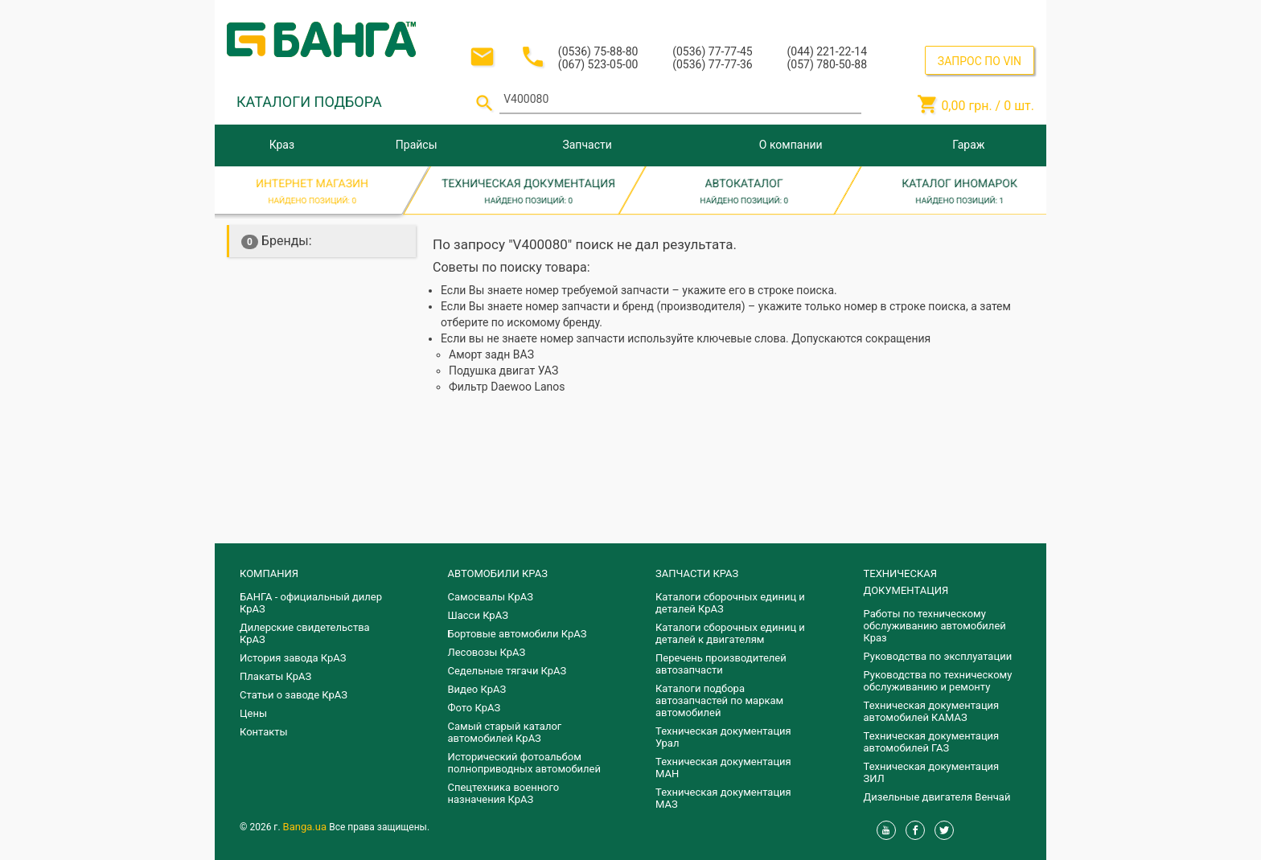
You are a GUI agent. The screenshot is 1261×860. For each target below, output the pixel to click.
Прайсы (416, 144)
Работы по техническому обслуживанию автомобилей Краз (935, 626)
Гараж (968, 144)
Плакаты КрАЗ (275, 676)
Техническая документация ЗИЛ (932, 772)
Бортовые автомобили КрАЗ (517, 634)
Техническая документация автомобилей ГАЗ (932, 742)
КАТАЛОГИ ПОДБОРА (309, 101)
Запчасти (586, 144)
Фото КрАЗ (474, 708)
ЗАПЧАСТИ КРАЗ (696, 573)
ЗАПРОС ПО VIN (979, 61)
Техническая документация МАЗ (723, 798)
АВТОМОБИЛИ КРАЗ (498, 573)
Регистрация (990, 15)
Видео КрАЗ (477, 689)
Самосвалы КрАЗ (490, 597)
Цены (253, 713)
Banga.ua (306, 827)
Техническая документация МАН (723, 768)
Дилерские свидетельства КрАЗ (305, 633)
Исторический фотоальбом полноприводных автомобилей (524, 763)
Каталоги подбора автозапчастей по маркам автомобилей (719, 700)
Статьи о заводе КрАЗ (293, 695)
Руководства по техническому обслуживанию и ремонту (938, 681)
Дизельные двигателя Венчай (937, 797)
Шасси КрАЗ (478, 615)
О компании (791, 144)
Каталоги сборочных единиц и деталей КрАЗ (730, 603)
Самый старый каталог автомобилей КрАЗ (505, 732)
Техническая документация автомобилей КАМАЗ (932, 711)
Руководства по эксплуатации (938, 656)
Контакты (264, 732)
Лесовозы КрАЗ (487, 652)
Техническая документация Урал (723, 737)
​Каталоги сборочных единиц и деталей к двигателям (730, 633)
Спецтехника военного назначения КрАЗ (504, 793)
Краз (281, 144)
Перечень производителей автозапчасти (721, 664)
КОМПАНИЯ (269, 573)
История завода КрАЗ (293, 658)
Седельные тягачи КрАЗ (507, 671)
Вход (935, 15)
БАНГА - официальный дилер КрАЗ (311, 603)
